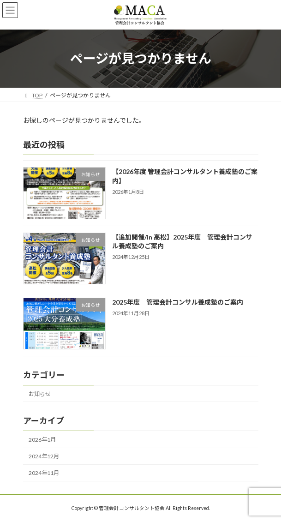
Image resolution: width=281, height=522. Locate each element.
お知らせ (40, 393)
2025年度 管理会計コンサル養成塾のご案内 (177, 302)
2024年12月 (44, 456)
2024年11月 (44, 472)
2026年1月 (42, 439)
